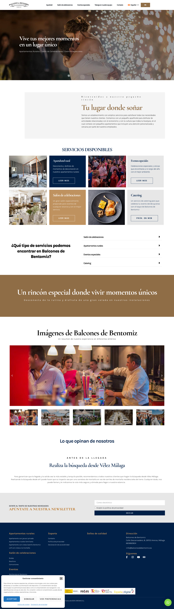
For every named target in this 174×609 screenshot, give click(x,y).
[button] (61, 578)
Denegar (29, 599)
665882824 (131, 543)
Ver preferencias (50, 599)
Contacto (120, 5)
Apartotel (49, 5)
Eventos (13, 569)
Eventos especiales (83, 5)
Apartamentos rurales (93, 245)
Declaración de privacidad (39, 604)
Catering (87, 263)
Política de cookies (24, 604)
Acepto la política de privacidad (110, 508)
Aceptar (12, 599)
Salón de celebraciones (64, 5)
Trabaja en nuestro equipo (103, 5)
